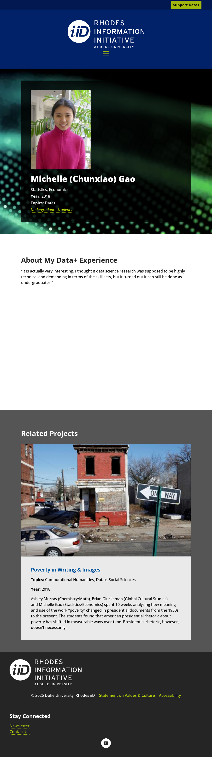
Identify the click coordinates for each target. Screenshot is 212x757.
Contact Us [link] (19, 731)
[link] (106, 34)
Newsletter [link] (19, 726)
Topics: (37, 203)
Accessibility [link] (170, 695)
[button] (106, 53)
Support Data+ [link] (186, 4)
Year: (36, 196)
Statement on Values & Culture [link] (127, 695)
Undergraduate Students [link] (51, 209)
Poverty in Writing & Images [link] (68, 569)
